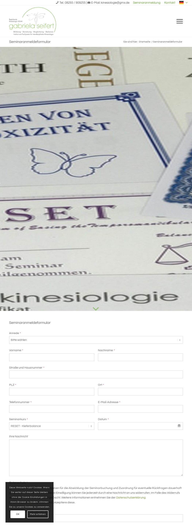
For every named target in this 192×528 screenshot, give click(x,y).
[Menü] (178, 21)
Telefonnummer (20, 402)
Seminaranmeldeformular (30, 42)
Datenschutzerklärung (131, 497)
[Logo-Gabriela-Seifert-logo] (32, 21)
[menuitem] (146, 3)
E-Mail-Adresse (109, 402)
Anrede (15, 333)
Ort (101, 384)
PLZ (12, 384)
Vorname (16, 350)
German (183, 2)
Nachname (106, 350)
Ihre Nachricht (18, 436)
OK (17, 514)
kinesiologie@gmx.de (115, 2)
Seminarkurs (18, 419)
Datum (103, 419)
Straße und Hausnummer (26, 367)
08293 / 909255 (75, 2)
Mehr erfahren (38, 514)
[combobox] (140, 426)
